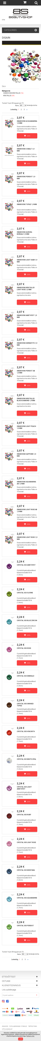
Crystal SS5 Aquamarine (27, 898)
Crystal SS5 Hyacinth (26, 731)
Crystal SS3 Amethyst (26, 565)
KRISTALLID (7, 95)
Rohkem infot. (30, 1036)
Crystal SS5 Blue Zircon (27, 620)
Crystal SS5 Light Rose (26, 842)
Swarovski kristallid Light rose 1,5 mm (26, 288)
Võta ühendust (7, 1029)
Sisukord (5, 1026)
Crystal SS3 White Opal (26, 759)
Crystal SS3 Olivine (25, 593)
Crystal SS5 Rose (24, 648)
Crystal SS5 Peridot (25, 925)
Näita (17, 105)
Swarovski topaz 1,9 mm (27, 204)
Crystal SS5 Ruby (24, 815)
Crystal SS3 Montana (26, 870)
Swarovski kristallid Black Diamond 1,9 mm (26, 399)
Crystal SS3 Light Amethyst (24, 788)
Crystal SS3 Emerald (25, 676)
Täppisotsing (32, 1026)
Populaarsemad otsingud (18, 1026)
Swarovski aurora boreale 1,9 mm (24, 233)
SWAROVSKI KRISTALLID (11, 93)
